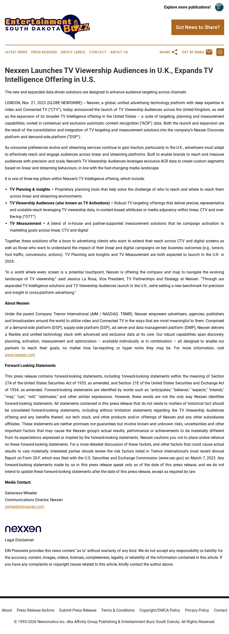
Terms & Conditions (118, 610)
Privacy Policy (197, 610)
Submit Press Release (77, 610)
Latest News (16, 52)
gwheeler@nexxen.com (24, 506)
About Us (119, 52)
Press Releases (44, 52)
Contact (97, 52)
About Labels (73, 52)
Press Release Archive (35, 610)
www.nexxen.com (20, 355)
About (7, 610)
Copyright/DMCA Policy (160, 610)
